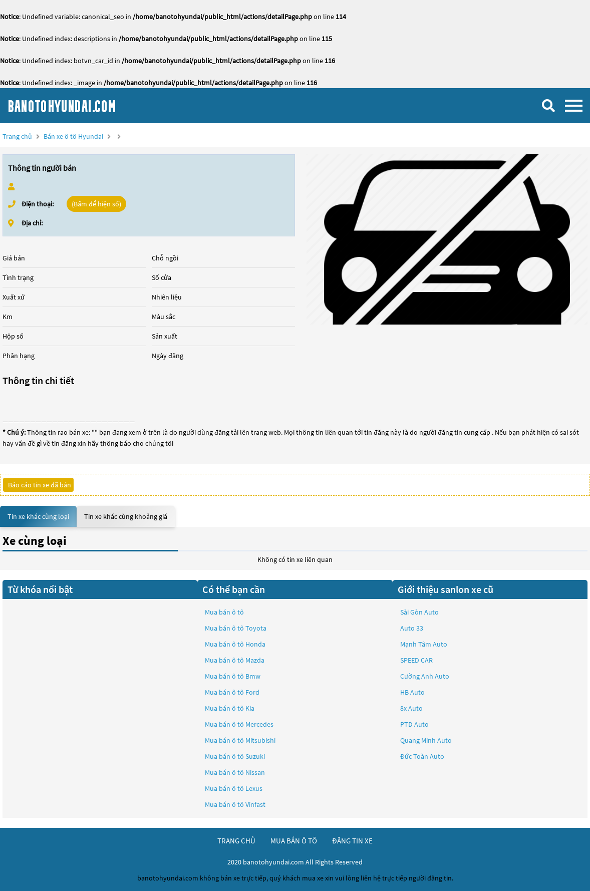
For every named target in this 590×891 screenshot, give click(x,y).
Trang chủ (17, 136)
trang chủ (236, 840)
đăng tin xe (352, 840)
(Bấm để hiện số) (96, 203)
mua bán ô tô (293, 840)
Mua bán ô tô (224, 612)
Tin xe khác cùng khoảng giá (125, 516)
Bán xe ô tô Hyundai (73, 136)
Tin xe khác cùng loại (38, 516)
